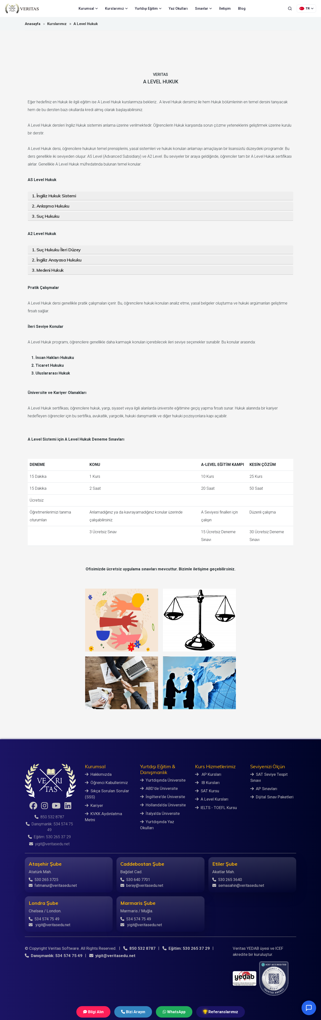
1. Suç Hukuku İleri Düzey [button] (56, 250)
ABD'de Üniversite (159, 788)
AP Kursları (208, 774)
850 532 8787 (49, 817)
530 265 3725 (43, 879)
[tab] (160, 196)
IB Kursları (207, 782)
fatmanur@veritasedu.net (53, 885)
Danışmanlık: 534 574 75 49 (53, 955)
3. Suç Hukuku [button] (45, 216)
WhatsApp (174, 1012)
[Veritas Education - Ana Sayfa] (22, 8)
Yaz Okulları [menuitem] (178, 8)
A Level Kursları (211, 799)
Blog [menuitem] (242, 8)
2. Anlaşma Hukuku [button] (50, 206)
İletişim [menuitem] (225, 8)
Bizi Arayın (133, 1012)
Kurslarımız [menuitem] (116, 8)
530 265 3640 (227, 879)
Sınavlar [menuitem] (203, 8)
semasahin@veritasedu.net (238, 885)
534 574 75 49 (44, 919)
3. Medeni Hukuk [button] (48, 270)
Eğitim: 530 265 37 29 (49, 837)
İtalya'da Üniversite (160, 813)
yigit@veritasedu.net (49, 844)
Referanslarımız (220, 1012)
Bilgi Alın (93, 1012)
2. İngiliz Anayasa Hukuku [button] (56, 260)
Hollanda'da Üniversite (163, 804)
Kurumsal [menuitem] (88, 8)
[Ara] (290, 8)
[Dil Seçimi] (306, 8)
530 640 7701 (135, 879)
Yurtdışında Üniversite (163, 780)
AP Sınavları (263, 788)
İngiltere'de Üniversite (162, 796)
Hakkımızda (98, 774)
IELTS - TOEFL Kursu (216, 807)
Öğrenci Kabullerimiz (106, 782)
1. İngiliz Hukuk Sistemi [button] (54, 196)
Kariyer (94, 805)
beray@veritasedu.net (141, 885)
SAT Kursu (207, 790)
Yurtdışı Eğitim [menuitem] (148, 8)
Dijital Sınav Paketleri (272, 796)
